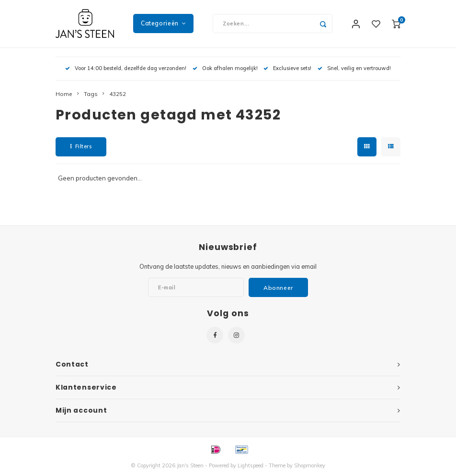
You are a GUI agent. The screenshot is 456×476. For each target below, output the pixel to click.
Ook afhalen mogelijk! (225, 69)
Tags (91, 94)
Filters (80, 147)
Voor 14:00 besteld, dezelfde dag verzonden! (125, 69)
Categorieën (163, 23)
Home (64, 94)
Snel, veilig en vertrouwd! (354, 69)
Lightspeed (250, 467)
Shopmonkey (309, 467)
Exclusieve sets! (287, 69)
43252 (117, 94)
